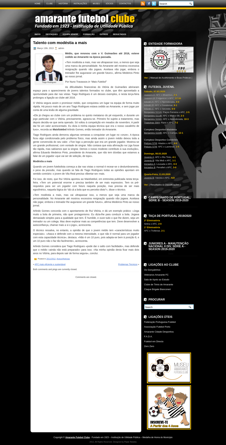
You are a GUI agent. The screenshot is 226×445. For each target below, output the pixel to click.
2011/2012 (51, 259)
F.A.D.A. (148, 336)
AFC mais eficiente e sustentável (50, 264)
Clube (49, 3)
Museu (96, 3)
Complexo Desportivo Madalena (160, 129)
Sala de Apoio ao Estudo (156, 279)
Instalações (80, 3)
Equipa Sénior (70, 34)
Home (37, 3)
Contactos (125, 3)
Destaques (52, 34)
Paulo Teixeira (130, 442)
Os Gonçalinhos (152, 269)
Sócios (109, 3)
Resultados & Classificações (164, 184)
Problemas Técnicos (127, 264)
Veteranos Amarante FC (156, 274)
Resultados (119, 34)
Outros (104, 34)
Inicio (38, 34)
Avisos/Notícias (63, 259)
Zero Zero (149, 346)
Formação (88, 34)
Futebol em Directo (153, 341)
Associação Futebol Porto (157, 326)
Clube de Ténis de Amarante (158, 284)
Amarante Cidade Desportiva (159, 331)
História (63, 3)
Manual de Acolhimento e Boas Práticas (170, 77)
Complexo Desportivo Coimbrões (161, 139)
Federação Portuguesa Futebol (160, 322)
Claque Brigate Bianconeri (157, 289)
